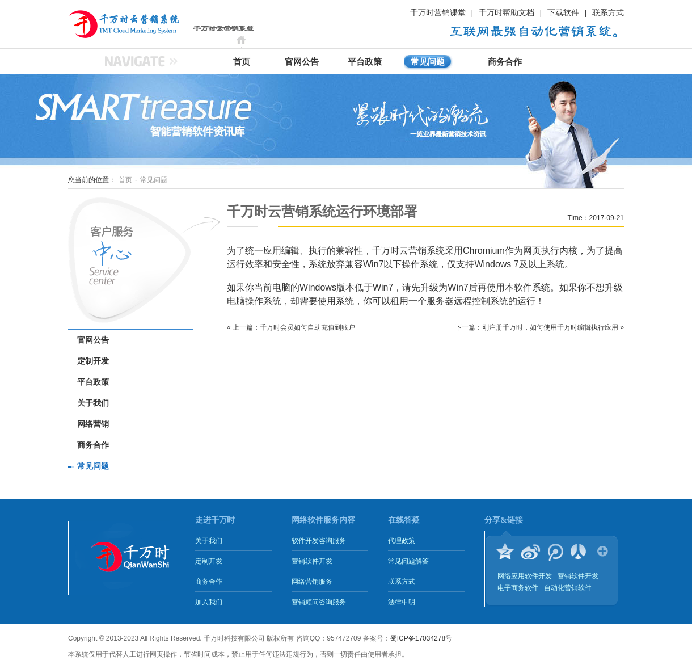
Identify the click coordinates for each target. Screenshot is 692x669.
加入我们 (208, 602)
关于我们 (93, 403)
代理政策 (401, 541)
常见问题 (428, 61)
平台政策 (365, 61)
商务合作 (505, 61)
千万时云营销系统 (110, 24)
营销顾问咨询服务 (319, 602)
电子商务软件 (517, 588)
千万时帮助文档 (506, 12)
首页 (241, 61)
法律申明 (401, 602)
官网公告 (302, 61)
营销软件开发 (312, 561)
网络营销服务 (312, 582)
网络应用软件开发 (524, 576)
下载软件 (563, 12)
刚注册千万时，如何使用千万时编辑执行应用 (550, 327)
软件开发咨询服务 (319, 541)
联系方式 (608, 12)
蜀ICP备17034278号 (421, 638)
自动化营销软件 (568, 588)
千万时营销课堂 (438, 12)
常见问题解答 (408, 561)
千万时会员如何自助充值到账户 (307, 327)
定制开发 (93, 361)
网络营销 (93, 424)
